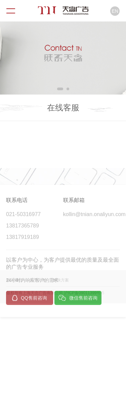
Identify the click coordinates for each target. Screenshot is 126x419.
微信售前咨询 (77, 319)
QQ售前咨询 (29, 319)
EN (115, 11)
